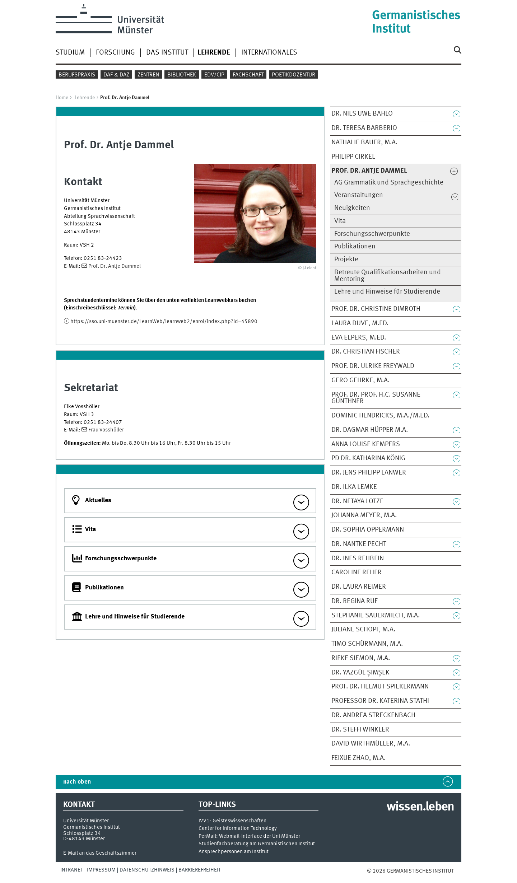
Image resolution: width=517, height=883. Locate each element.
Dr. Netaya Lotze (357, 501)
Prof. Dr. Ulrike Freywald (372, 366)
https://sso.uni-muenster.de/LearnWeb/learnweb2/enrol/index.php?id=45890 (163, 321)
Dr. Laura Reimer (358, 587)
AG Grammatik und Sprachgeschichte (388, 182)
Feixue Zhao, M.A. (358, 758)
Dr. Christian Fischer (365, 352)
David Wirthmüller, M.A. (370, 743)
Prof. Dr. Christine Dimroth (375, 309)
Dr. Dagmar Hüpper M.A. (369, 430)
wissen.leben (420, 807)
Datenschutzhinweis (147, 870)
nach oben (77, 782)
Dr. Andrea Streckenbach (373, 715)
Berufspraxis (77, 75)
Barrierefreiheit (199, 870)
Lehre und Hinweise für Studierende (387, 292)
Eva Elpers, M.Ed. (358, 338)
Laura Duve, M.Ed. (359, 323)
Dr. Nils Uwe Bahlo (362, 114)
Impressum (101, 870)
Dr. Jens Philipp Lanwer (368, 472)
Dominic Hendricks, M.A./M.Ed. (380, 415)
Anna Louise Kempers (365, 444)
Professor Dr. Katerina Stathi (380, 701)
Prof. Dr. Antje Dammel (114, 266)
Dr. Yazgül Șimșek (360, 672)
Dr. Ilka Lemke (354, 487)
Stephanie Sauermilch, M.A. (375, 615)
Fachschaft (248, 75)
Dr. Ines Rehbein (357, 558)
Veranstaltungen (358, 195)
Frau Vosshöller (106, 430)
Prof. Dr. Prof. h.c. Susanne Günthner (375, 398)
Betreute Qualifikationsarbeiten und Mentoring (387, 275)
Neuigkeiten (352, 208)
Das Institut (167, 52)
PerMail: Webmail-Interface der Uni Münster (249, 836)
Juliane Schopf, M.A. (363, 629)
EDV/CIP (214, 75)
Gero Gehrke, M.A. (360, 380)
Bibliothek (181, 75)
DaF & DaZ (116, 75)
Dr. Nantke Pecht (358, 544)
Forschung (115, 52)
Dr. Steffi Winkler (360, 730)
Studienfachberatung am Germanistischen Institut (257, 844)
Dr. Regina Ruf (354, 601)
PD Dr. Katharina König (368, 458)
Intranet (71, 870)
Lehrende (85, 97)
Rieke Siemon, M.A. (360, 658)
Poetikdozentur (293, 75)
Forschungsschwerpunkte (372, 234)
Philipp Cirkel (353, 157)
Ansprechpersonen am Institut (234, 852)
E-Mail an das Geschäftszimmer (99, 853)
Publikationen (355, 246)
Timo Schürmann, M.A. (367, 644)
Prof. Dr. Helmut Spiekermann (380, 686)
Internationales (269, 52)
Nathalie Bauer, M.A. (364, 142)
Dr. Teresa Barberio (364, 128)
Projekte (346, 259)
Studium (70, 52)
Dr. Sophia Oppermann (367, 530)
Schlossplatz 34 (82, 833)
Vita (340, 221)
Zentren (148, 75)
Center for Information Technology (238, 828)
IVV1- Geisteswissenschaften (232, 821)
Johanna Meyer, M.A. (364, 515)
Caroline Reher (356, 572)
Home (62, 97)
